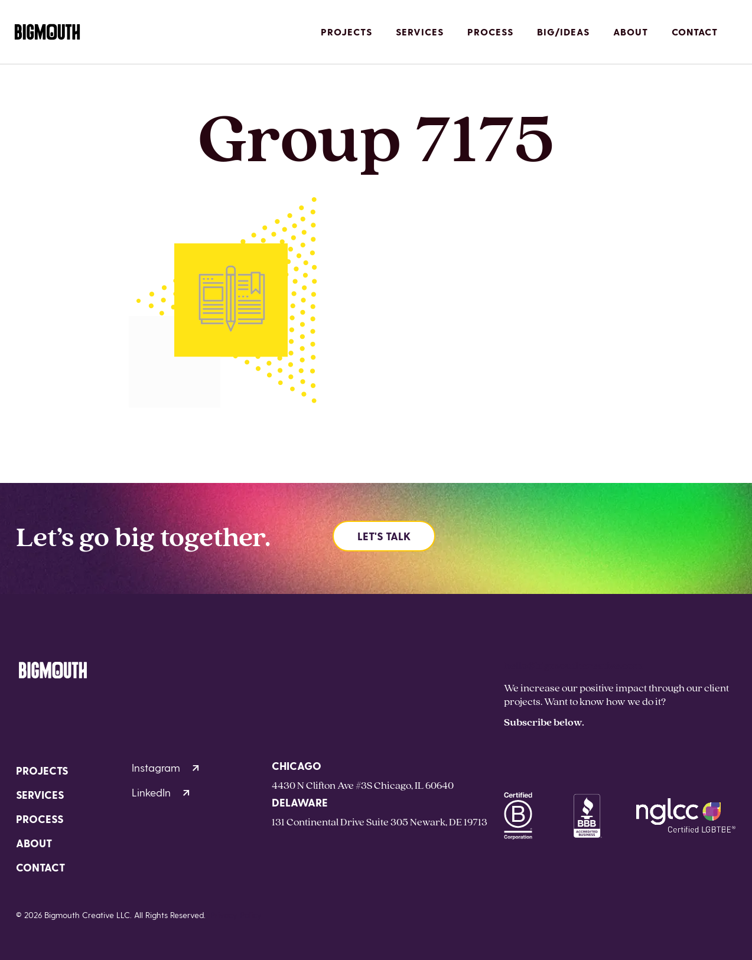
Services (420, 31)
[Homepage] (47, 32)
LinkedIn (161, 792)
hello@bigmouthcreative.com (573, 665)
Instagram (165, 767)
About (630, 31)
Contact (695, 31)
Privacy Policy (236, 915)
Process (490, 31)
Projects (346, 31)
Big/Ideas (563, 31)
